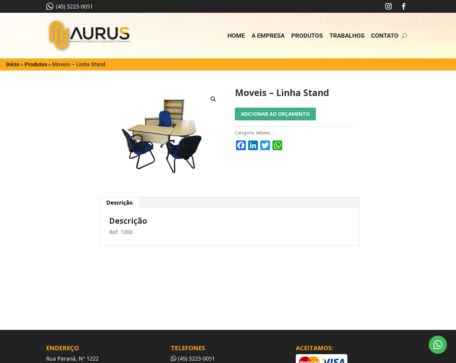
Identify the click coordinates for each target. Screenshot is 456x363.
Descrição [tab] (119, 202)
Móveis (263, 133)
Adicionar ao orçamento (275, 114)
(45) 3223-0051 (69, 6)
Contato (384, 35)
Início (12, 64)
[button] (213, 99)
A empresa (268, 35)
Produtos (307, 35)
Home (236, 35)
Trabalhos (346, 35)
